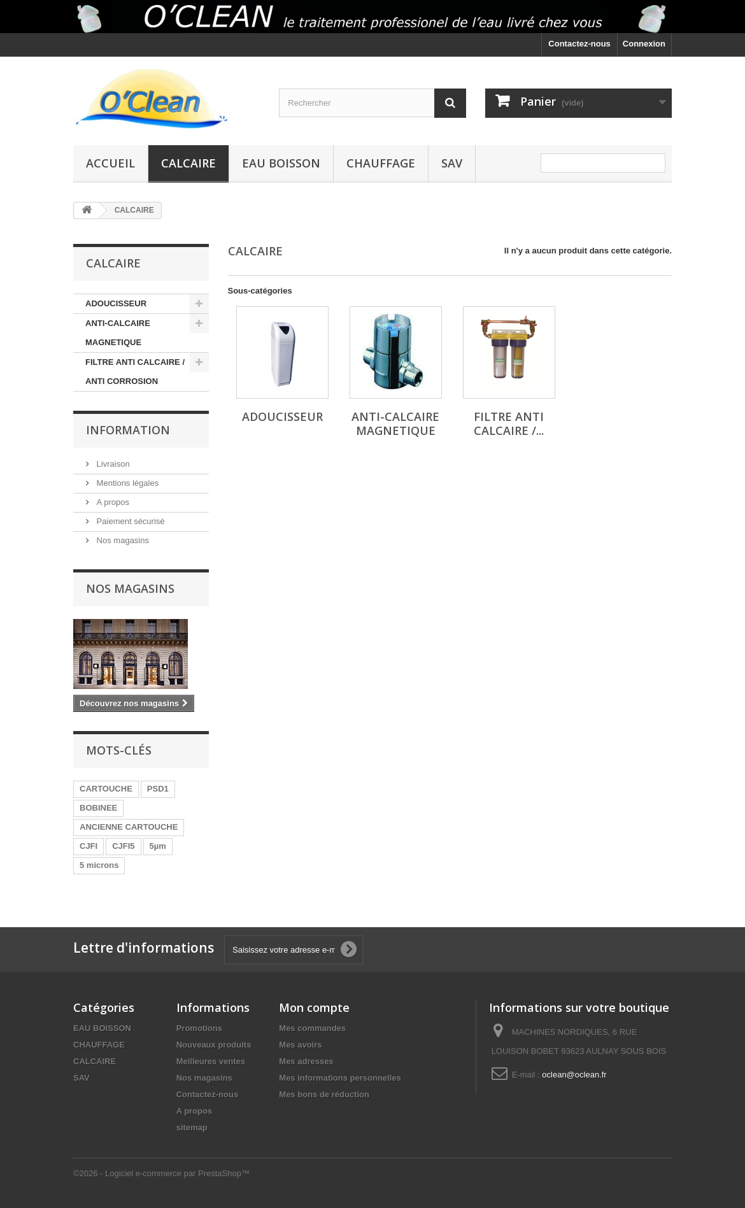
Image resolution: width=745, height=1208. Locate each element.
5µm (158, 846)
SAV (451, 163)
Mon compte (314, 1007)
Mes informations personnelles (340, 1078)
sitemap (192, 1127)
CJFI (88, 846)
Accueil (110, 163)
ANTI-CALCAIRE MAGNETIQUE (117, 332)
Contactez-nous (579, 43)
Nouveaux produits (214, 1044)
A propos (111, 502)
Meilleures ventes (210, 1061)
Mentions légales (126, 483)
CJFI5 (123, 846)
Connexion (644, 43)
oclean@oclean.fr (574, 1074)
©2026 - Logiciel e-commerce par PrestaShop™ (161, 1173)
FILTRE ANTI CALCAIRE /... (509, 423)
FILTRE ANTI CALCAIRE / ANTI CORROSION (135, 371)
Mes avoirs (300, 1044)
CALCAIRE (188, 163)
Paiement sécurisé (129, 521)
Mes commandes (312, 1028)
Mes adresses (306, 1061)
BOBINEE (98, 808)
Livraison (112, 464)
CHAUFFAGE (380, 163)
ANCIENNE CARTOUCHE (129, 827)
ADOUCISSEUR (115, 303)
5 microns (99, 865)
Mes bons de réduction (324, 1094)
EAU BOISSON (281, 163)
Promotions (199, 1028)
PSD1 (158, 788)
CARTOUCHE (106, 788)
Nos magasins (121, 540)
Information (128, 429)
